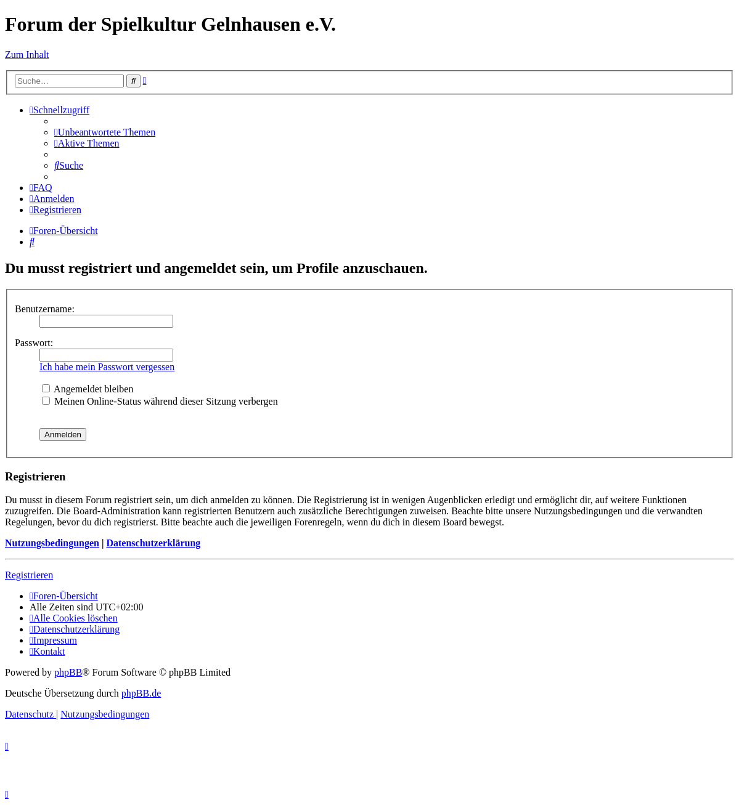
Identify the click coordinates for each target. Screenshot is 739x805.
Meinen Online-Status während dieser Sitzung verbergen (160, 401)
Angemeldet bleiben (87, 389)
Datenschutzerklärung (153, 543)
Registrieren (29, 575)
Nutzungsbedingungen (52, 543)
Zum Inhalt (27, 54)
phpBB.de (141, 693)
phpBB (68, 672)
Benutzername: (45, 309)
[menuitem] (104, 132)
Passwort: (34, 343)
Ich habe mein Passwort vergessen (106, 367)
